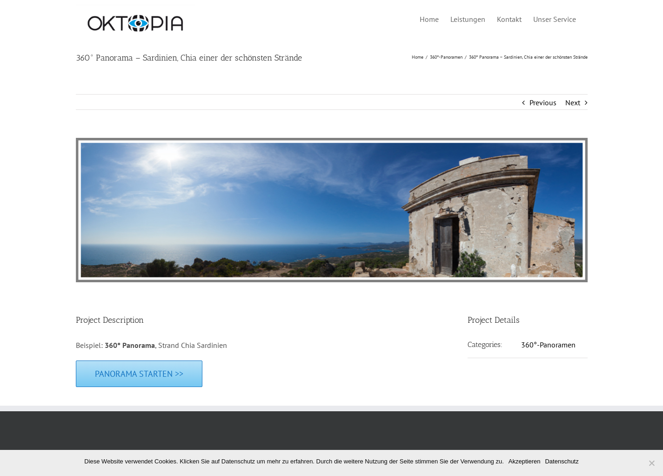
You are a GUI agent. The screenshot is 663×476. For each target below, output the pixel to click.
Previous (542, 102)
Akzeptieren (525, 461)
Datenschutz (561, 461)
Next (572, 102)
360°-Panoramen (548, 344)
